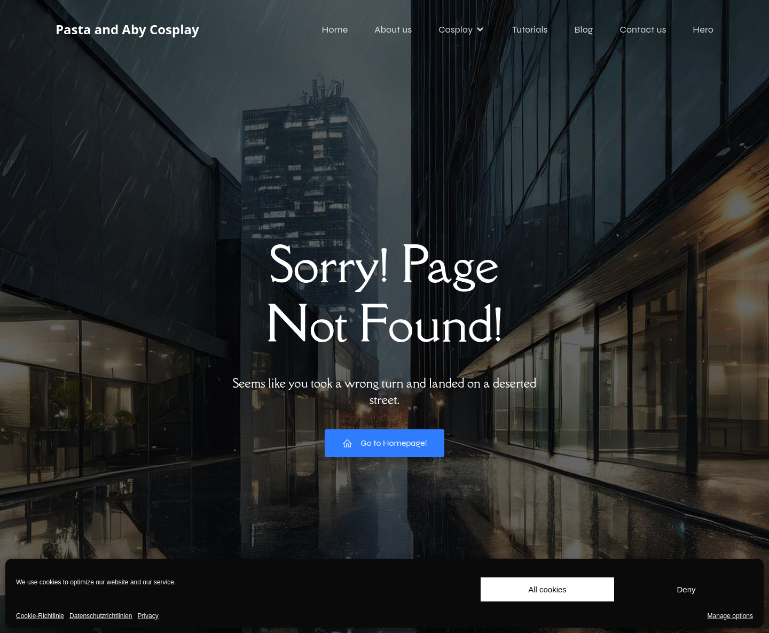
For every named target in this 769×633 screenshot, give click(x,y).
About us (393, 29)
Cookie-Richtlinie (40, 616)
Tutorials (529, 29)
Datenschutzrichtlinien (100, 616)
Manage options (730, 616)
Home (335, 29)
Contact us (643, 29)
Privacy (147, 616)
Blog (583, 29)
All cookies (547, 589)
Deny (686, 589)
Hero (703, 29)
